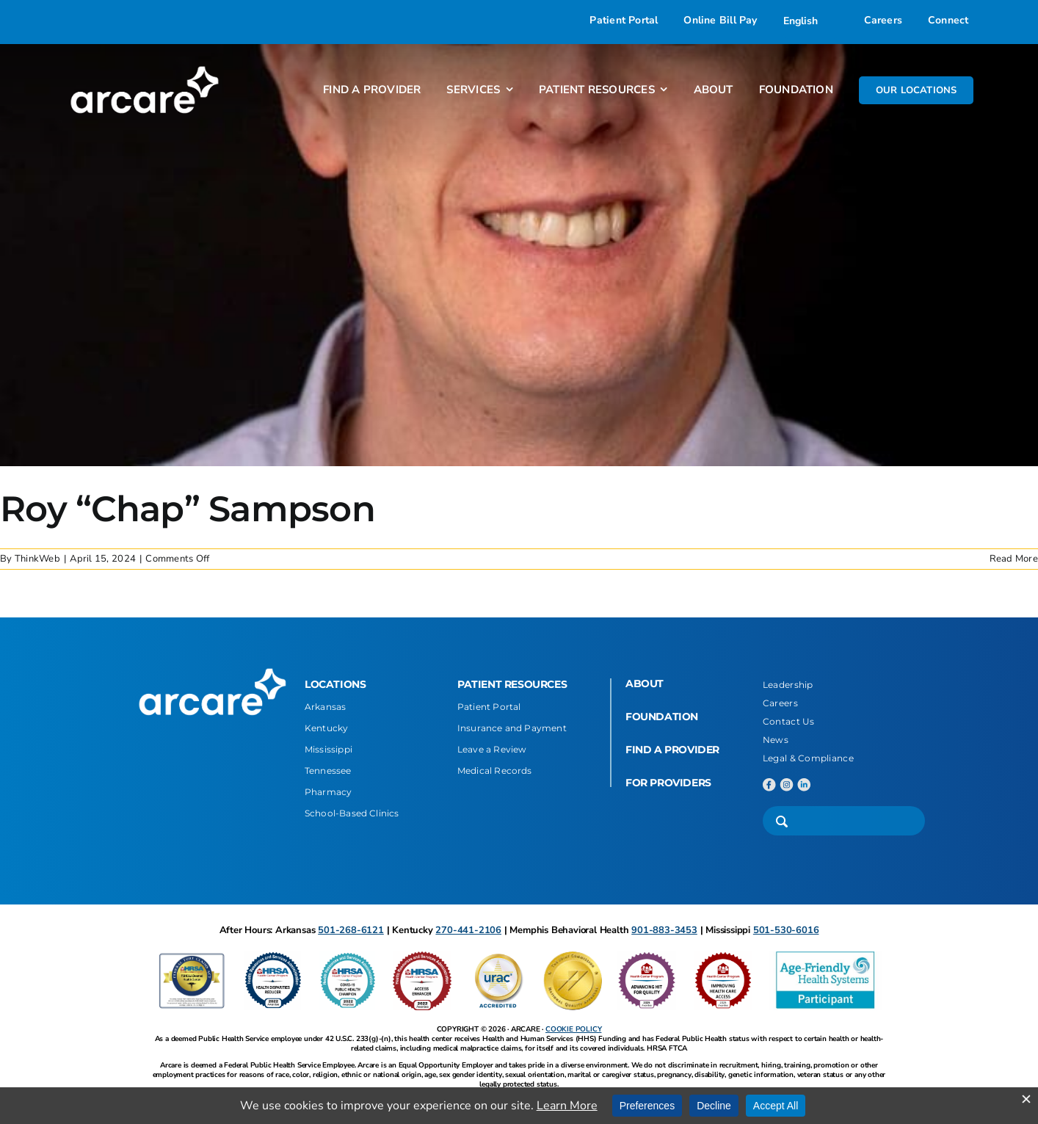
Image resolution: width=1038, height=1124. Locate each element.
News (775, 739)
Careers (780, 702)
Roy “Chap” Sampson (187, 508)
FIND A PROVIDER (672, 749)
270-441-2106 (468, 930)
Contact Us (789, 721)
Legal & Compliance (808, 758)
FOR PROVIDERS (668, 782)
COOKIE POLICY (573, 1029)
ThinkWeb (37, 558)
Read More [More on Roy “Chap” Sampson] (1014, 558)
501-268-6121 (351, 930)
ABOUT (644, 683)
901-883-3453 (664, 930)
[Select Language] (810, 20)
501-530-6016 (786, 930)
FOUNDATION (661, 716)
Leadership (788, 684)
